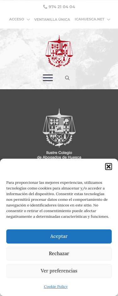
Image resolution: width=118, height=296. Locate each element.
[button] (108, 166)
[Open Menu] (48, 78)
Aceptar (59, 236)
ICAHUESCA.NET (89, 19)
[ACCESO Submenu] (29, 19)
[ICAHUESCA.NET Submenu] (107, 19)
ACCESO (16, 19)
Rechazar (59, 253)
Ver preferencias (59, 271)
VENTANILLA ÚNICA (52, 19)
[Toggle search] (67, 78)
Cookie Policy (56, 286)
